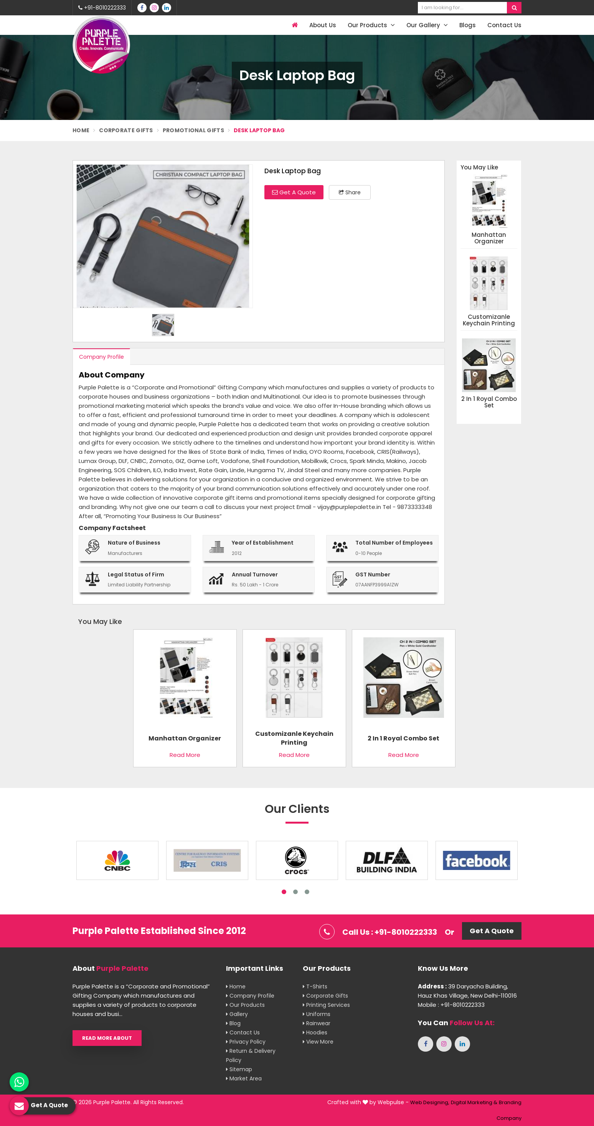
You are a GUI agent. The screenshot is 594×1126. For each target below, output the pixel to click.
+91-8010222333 (102, 7)
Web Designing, (429, 1102)
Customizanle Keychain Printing (489, 320)
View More (318, 1042)
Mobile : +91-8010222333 (451, 1005)
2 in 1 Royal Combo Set (489, 402)
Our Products (371, 25)
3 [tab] (307, 892)
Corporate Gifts (126, 130)
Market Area (244, 1078)
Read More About (107, 1038)
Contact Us (504, 25)
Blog (233, 1023)
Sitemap (239, 1069)
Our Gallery (427, 25)
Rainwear (316, 1023)
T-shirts (315, 986)
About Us (322, 25)
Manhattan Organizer (489, 238)
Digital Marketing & (474, 1102)
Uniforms (316, 1014)
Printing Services (326, 1005)
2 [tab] (295, 892)
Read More (185, 755)
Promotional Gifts (193, 130)
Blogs (467, 25)
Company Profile (101, 357)
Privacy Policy (246, 1042)
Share (350, 192)
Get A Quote (294, 192)
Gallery (237, 1014)
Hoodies (315, 1032)
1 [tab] (284, 892)
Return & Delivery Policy (251, 1055)
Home (81, 130)
